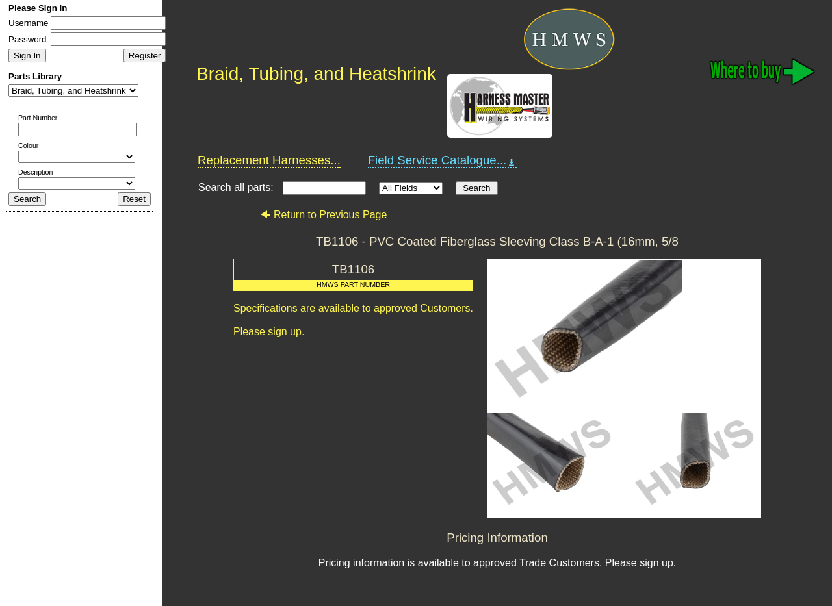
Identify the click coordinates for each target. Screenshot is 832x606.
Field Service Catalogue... (442, 160)
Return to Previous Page (323, 214)
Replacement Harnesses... (269, 160)
